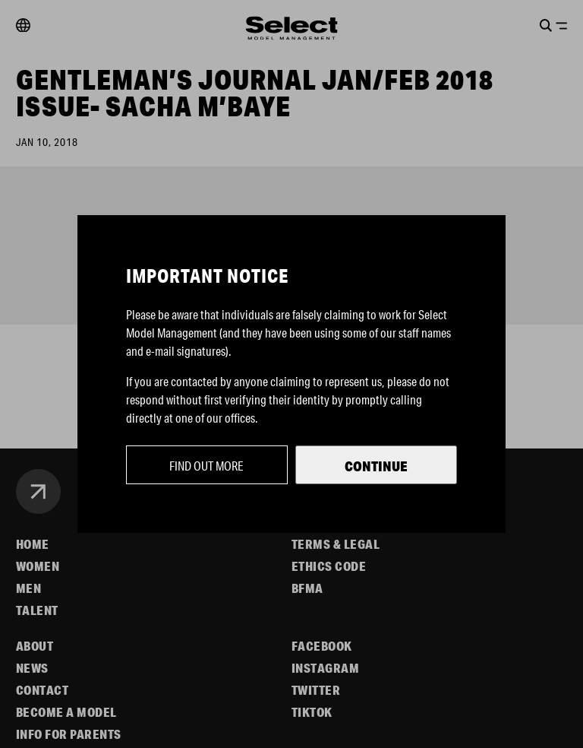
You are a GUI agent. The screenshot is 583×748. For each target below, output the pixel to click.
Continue (376, 466)
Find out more (206, 466)
